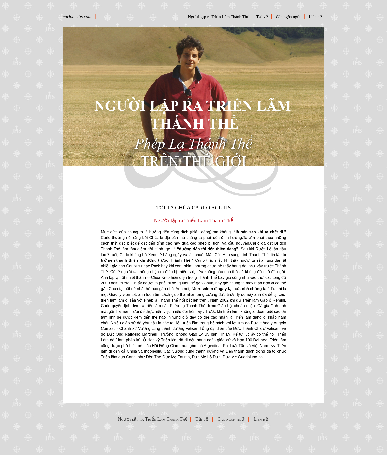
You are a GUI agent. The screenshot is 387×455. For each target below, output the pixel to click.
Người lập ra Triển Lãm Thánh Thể (219, 16)
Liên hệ (316, 16)
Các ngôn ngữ (289, 16)
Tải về (263, 16)
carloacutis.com (77, 16)
